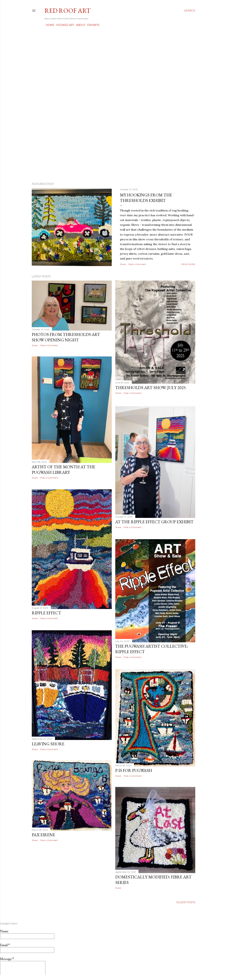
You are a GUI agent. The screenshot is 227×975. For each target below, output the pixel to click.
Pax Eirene (43, 835)
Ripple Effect (46, 613)
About (79, 25)
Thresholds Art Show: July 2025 (150, 387)
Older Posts (185, 900)
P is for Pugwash (133, 767)
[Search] (189, 10)
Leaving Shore (48, 744)
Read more (188, 264)
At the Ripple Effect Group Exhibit (154, 520)
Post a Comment (137, 264)
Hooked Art (64, 25)
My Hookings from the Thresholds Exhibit (146, 197)
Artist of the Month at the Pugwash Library (63, 469)
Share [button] (123, 264)
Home (49, 25)
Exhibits (92, 25)
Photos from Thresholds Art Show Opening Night (66, 337)
